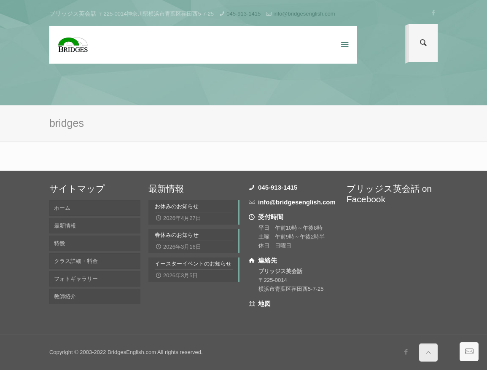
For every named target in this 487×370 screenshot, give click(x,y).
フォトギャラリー (76, 279)
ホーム (62, 208)
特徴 (59, 243)
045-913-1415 (243, 14)
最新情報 (65, 226)
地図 (263, 303)
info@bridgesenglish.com (304, 14)
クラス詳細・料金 (76, 261)
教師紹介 (65, 296)
